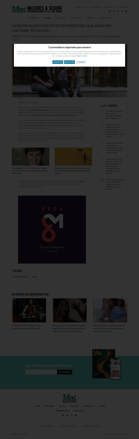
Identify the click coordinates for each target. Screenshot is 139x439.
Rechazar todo (69, 62)
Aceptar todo (58, 62)
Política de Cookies (81, 56)
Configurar (81, 62)
